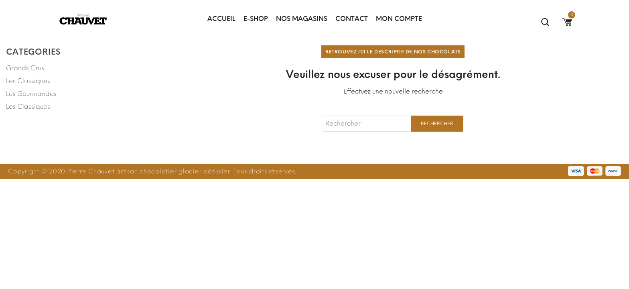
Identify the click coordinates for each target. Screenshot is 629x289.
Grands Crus (25, 68)
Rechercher (437, 123)
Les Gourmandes (31, 94)
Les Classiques (28, 81)
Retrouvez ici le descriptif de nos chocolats (393, 52)
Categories (33, 52)
